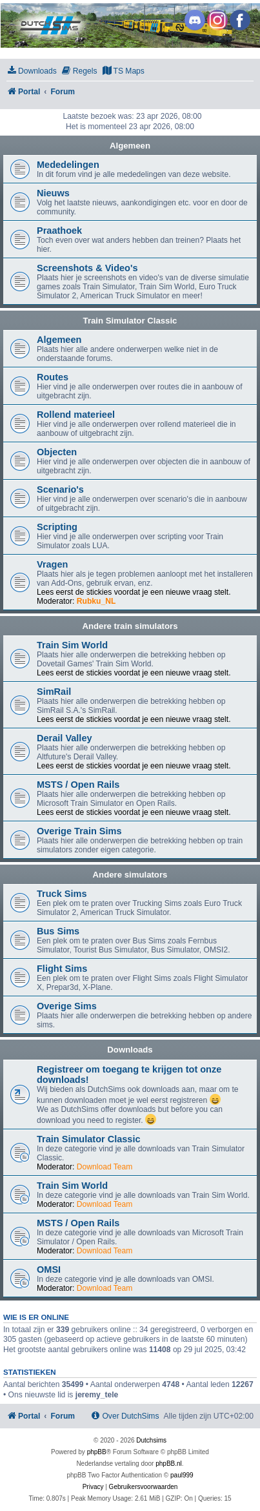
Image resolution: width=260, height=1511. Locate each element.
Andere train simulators (129, 626)
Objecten (57, 452)
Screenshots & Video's (87, 268)
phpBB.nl (168, 1463)
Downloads (129, 1049)
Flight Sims (62, 968)
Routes (52, 377)
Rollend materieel (76, 414)
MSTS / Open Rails (78, 784)
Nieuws (53, 193)
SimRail (54, 691)
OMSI (49, 1269)
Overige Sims (67, 1006)
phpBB (96, 1451)
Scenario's (60, 489)
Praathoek (59, 230)
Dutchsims (151, 1440)
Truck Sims (61, 894)
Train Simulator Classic (130, 320)
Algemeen (130, 145)
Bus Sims (58, 931)
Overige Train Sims (79, 831)
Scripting (57, 527)
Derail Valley (64, 738)
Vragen (52, 564)
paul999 (182, 1475)
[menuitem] (31, 71)
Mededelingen (68, 164)
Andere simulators (130, 874)
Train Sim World (72, 645)
